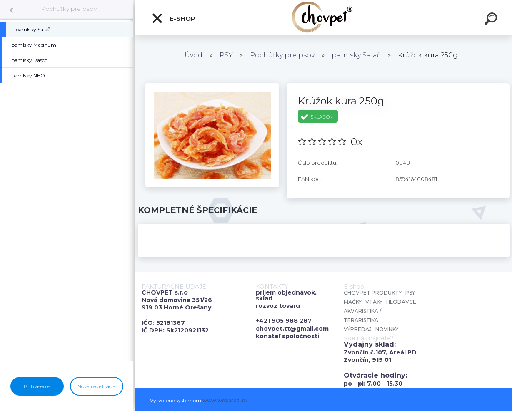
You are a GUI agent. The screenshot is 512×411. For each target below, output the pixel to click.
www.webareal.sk (224, 400)
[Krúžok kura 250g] (212, 86)
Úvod (193, 55)
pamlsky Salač (356, 55)
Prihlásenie (37, 386)
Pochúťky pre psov (69, 8)
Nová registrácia (96, 386)
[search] (492, 20)
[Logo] (324, 18)
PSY (226, 55)
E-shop (173, 18)
